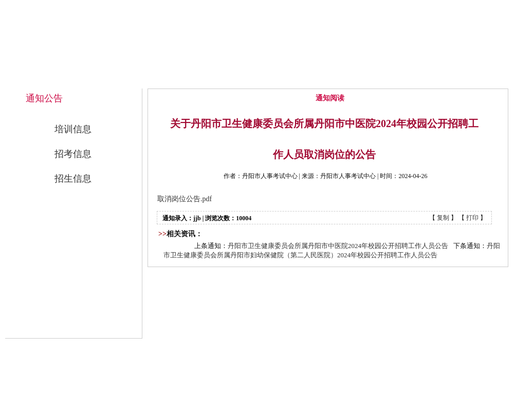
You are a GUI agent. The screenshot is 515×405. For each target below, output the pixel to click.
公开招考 (396, 78)
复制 (443, 217)
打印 (472, 217)
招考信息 (72, 154)
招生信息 (72, 178)
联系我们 (466, 78)
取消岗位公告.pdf (184, 199)
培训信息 (72, 129)
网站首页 (187, 78)
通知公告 (327, 78)
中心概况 (257, 78)
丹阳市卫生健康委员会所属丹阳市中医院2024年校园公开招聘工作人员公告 (338, 246)
